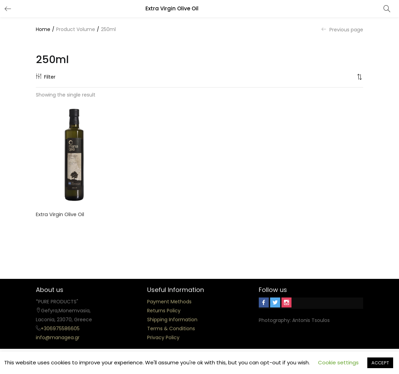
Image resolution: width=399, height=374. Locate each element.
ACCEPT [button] (380, 363)
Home (43, 29)
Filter (45, 76)
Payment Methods (169, 301)
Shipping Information (172, 319)
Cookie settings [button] (338, 362)
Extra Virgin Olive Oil (60, 214)
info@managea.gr (58, 337)
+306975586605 (60, 328)
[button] (359, 77)
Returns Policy (164, 310)
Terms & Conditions (171, 328)
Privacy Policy (163, 337)
